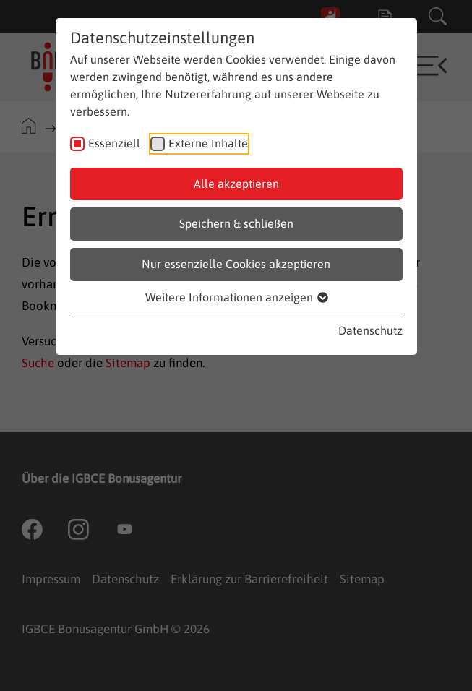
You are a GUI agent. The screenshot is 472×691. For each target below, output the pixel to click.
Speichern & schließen (236, 223)
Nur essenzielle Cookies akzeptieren (236, 263)
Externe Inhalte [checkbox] (208, 143)
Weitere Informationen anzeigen (236, 297)
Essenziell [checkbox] (114, 143)
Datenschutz (370, 330)
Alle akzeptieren (236, 183)
